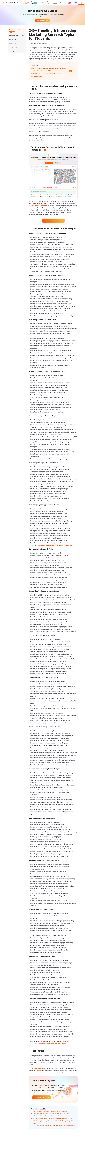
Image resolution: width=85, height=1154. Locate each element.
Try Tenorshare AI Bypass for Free (53, 220)
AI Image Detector (55, 2)
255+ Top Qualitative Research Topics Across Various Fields (50, 1111)
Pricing (67, 3)
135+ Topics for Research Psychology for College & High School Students (54, 1126)
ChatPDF (42, 2)
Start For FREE (42, 20)
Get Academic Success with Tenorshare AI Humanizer (51, 71)
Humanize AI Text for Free (41, 1097)
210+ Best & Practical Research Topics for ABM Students (49, 1116)
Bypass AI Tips (13, 39)
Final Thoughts (36, 76)
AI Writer (34, 2)
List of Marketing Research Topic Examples (46, 74)
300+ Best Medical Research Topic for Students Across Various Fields (52, 1118)
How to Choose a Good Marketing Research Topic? (48, 68)
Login (81, 3)
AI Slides (48, 2)
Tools (59, 2)
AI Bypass (24, 2)
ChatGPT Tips (13, 47)
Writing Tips (12, 43)
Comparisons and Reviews (16, 36)
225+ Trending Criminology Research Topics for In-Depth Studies (51, 1113)
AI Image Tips (13, 51)
